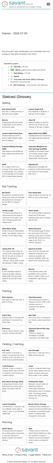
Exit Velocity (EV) (9, 109)
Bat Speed (6, 192)
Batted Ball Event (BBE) (37, 133)
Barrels (5, 120)
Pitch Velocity (7, 297)
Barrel (18, 70)
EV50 (4, 164)
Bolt (30, 428)
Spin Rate (32, 315)
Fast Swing (18, 73)
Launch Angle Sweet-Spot (12, 133)
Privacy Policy (21, 455)
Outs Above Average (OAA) (12, 381)
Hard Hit (17, 67)
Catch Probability (9, 404)
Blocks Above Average (37, 404)
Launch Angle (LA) (35, 109)
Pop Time (5, 350)
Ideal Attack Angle (9, 228)
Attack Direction (34, 228)
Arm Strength (33, 350)
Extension (6, 328)
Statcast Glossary (16, 97)
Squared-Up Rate (35, 249)
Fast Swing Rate (34, 192)
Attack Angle (33, 210)
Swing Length (7, 210)
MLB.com (47, 455)
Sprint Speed (7, 428)
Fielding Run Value (35, 381)
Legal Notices (35, 455)
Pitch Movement (35, 297)
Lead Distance (8, 366)
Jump (30, 366)
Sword (16, 76)
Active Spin (6, 315)
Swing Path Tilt (8, 249)
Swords (31, 269)
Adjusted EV (33, 164)
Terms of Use (7, 455)
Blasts (4, 269)
